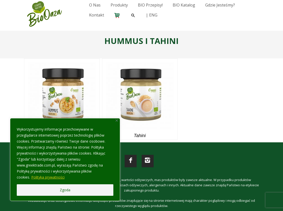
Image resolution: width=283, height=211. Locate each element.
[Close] (117, 120)
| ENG (151, 15)
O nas (95, 5)
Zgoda (65, 190)
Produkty (119, 5)
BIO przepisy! (150, 5)
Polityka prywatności (48, 177)
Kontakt (96, 15)
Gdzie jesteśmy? (220, 5)
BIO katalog (184, 5)
